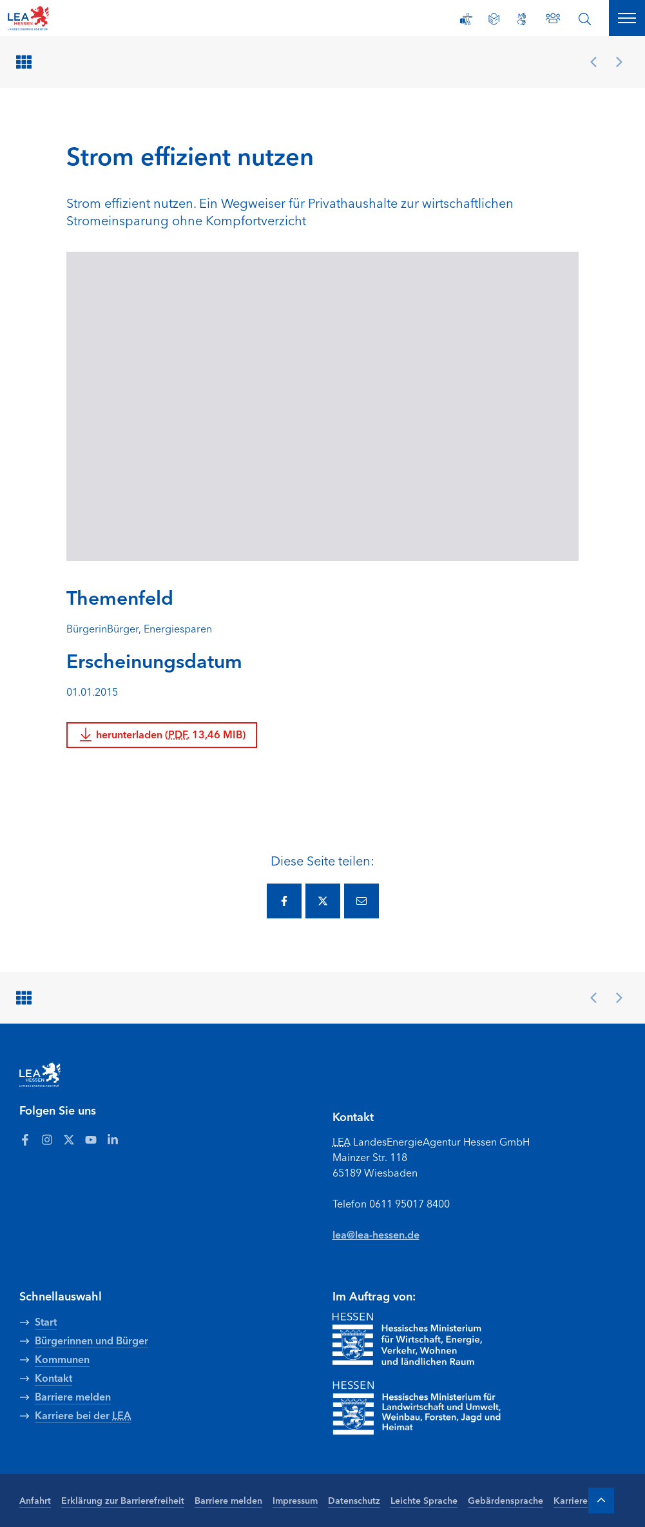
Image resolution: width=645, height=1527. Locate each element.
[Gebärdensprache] (521, 19)
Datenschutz (354, 1499)
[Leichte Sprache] (494, 19)
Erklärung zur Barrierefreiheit (122, 1499)
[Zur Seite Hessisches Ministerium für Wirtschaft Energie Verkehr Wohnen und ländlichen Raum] (407, 1339)
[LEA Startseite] (59, 18)
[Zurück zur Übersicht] (26, 62)
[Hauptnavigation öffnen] (627, 18)
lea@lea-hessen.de (375, 1234)
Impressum (295, 1499)
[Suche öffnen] (585, 19)
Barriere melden (228, 1499)
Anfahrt (35, 1499)
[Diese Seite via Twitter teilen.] (322, 901)
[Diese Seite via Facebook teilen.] (284, 901)
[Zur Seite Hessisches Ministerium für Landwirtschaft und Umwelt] (435, 1407)
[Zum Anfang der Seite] (601, 1500)
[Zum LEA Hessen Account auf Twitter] (69, 1139)
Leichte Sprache (423, 1499)
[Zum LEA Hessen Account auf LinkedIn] (113, 1139)
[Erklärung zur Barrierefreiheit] (466, 19)
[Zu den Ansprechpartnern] (553, 18)
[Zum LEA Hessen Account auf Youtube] (91, 1139)
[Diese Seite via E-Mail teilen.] (361, 901)
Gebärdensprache (505, 1499)
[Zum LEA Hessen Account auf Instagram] (47, 1139)
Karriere (571, 1499)
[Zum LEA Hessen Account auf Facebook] (25, 1139)
